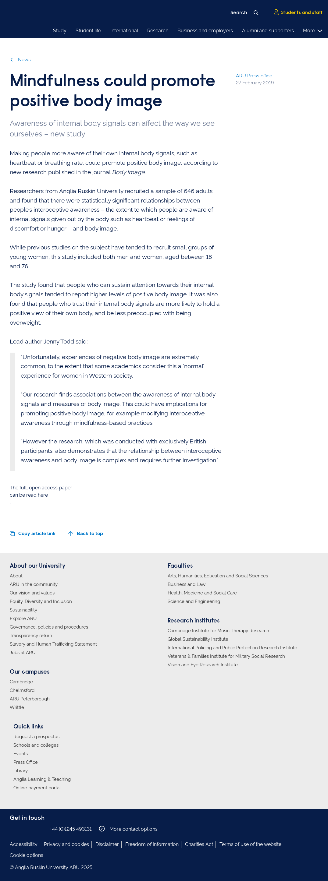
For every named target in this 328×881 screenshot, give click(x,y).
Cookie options (26, 855)
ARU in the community (34, 584)
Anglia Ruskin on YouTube (41, 829)
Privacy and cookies (66, 844)
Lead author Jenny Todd (42, 341)
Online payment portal (37, 788)
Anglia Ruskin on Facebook (14, 829)
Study (59, 30)
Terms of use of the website (250, 844)
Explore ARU (23, 618)
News (20, 59)
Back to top (85, 533)
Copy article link (32, 533)
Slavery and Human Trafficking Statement (53, 644)
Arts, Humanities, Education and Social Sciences (218, 576)
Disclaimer (107, 844)
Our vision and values (32, 593)
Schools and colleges (36, 745)
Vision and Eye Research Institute (203, 665)
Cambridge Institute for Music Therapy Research (218, 630)
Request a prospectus (36, 736)
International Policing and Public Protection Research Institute (232, 647)
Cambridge (21, 682)
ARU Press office (254, 76)
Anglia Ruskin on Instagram (23, 829)
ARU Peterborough (30, 699)
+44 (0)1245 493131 (71, 829)
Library (20, 771)
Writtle (17, 707)
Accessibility (23, 844)
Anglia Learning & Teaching (42, 779)
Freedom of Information (152, 844)
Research (157, 30)
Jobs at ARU (22, 652)
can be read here (29, 495)
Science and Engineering (194, 601)
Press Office (25, 762)
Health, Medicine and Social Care (202, 593)
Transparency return (31, 635)
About (16, 576)
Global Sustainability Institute (198, 639)
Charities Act (199, 844)
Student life (88, 30)
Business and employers (205, 30)
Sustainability (23, 610)
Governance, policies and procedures (49, 627)
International (124, 30)
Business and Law (186, 584)
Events (20, 753)
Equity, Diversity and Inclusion (41, 601)
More (313, 31)
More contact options (128, 829)
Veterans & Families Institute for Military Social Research (226, 656)
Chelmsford (22, 690)
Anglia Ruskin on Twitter (32, 829)
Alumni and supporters (268, 30)
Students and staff (298, 12)
